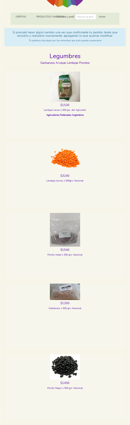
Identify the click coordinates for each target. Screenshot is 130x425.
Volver (102, 16)
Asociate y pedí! (65, 16)
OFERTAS (21, 16)
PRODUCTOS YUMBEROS (50, 16)
